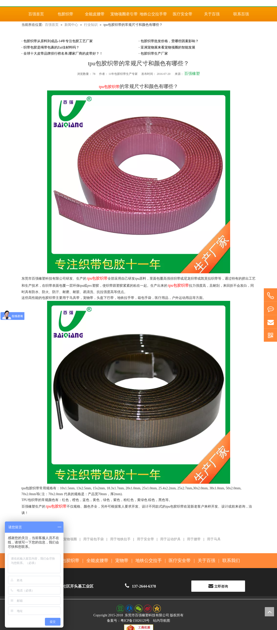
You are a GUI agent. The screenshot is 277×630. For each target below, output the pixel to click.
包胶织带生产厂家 (154, 53)
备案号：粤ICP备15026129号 (128, 620)
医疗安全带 (180, 560)
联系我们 (231, 560)
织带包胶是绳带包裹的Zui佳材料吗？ (51, 47)
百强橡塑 (192, 73)
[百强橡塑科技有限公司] (139, 3)
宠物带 (121, 560)
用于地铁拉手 (120, 539)
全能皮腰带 (97, 560)
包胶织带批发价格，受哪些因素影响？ (170, 41)
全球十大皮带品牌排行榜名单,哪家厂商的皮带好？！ (63, 53)
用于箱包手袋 (93, 539)
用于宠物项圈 (66, 539)
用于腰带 (194, 539)
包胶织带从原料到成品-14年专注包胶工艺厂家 (58, 41)
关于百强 (206, 560)
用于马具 (214, 539)
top (269, 611)
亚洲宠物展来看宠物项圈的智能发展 (168, 47)
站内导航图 (161, 620)
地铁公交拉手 (148, 560)
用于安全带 (145, 539)
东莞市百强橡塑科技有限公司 (147, 615)
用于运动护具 (170, 539)
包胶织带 (70, 560)
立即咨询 (218, 585)
